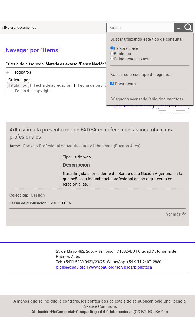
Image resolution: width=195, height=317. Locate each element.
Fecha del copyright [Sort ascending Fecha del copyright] (33, 90)
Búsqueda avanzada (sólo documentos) (146, 98)
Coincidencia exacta (130, 58)
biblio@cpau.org (71, 267)
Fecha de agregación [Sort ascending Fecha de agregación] (53, 85)
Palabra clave (124, 48)
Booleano (120, 53)
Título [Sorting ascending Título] (14, 85)
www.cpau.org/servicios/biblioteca (120, 267)
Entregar (188, 28)
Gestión (38, 195)
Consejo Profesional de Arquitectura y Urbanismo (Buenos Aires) (81, 145)
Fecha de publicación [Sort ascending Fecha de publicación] (97, 85)
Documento (125, 83)
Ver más (173, 214)
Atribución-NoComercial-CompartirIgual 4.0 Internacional (81, 311)
